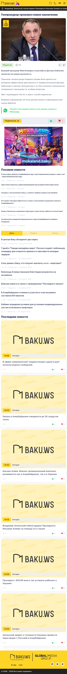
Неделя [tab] (33, 233)
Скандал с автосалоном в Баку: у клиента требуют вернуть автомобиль (29, 193)
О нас (13, 665)
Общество (7, 65)
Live (20, 665)
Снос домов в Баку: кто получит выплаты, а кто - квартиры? (31, 263)
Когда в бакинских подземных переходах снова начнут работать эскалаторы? (32, 211)
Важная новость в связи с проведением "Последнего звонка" (32, 284)
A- (60, 65)
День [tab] (12, 233)
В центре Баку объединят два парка (19, 239)
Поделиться (12, 120)
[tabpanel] (33, 275)
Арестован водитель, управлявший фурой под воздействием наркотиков (30, 185)
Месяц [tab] (55, 233)
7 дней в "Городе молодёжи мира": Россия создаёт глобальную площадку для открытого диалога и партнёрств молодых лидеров (33, 251)
